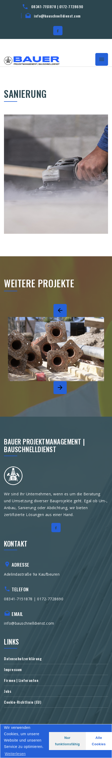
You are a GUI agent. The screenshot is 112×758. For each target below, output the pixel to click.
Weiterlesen (15, 754)
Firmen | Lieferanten (21, 680)
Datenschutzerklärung (23, 658)
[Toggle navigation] (101, 59)
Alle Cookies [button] (99, 741)
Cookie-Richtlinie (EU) (22, 702)
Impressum (13, 669)
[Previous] (60, 310)
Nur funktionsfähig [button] (67, 741)
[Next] (60, 387)
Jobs (7, 691)
